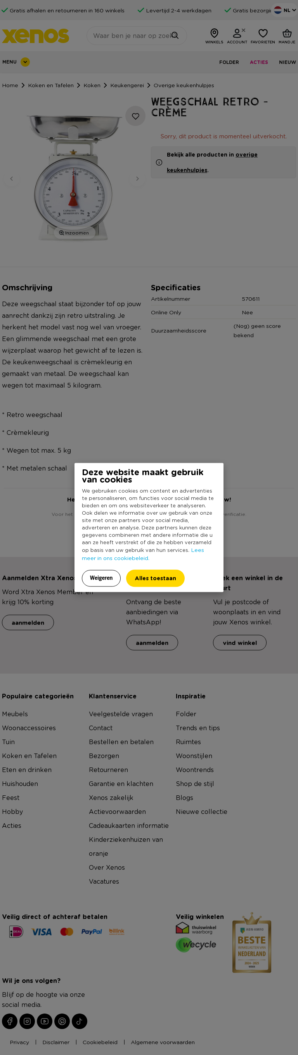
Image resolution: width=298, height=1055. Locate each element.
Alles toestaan (155, 578)
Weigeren (101, 578)
